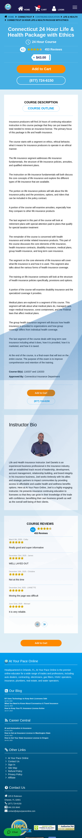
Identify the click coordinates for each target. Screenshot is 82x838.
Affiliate (10, 777)
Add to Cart (41, 69)
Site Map (11, 768)
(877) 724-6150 (41, 80)
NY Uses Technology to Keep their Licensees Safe (26, 699)
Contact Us (12, 761)
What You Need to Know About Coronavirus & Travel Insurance (31, 703)
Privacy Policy (15, 774)
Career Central (17, 720)
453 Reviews (53, 49)
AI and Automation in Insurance (18, 728)
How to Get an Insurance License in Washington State (27, 733)
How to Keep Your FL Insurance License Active (25, 708)
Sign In (10, 764)
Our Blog (13, 691)
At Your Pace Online (16, 758)
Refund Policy (15, 771)
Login (57, 8)
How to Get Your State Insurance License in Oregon (26, 738)
